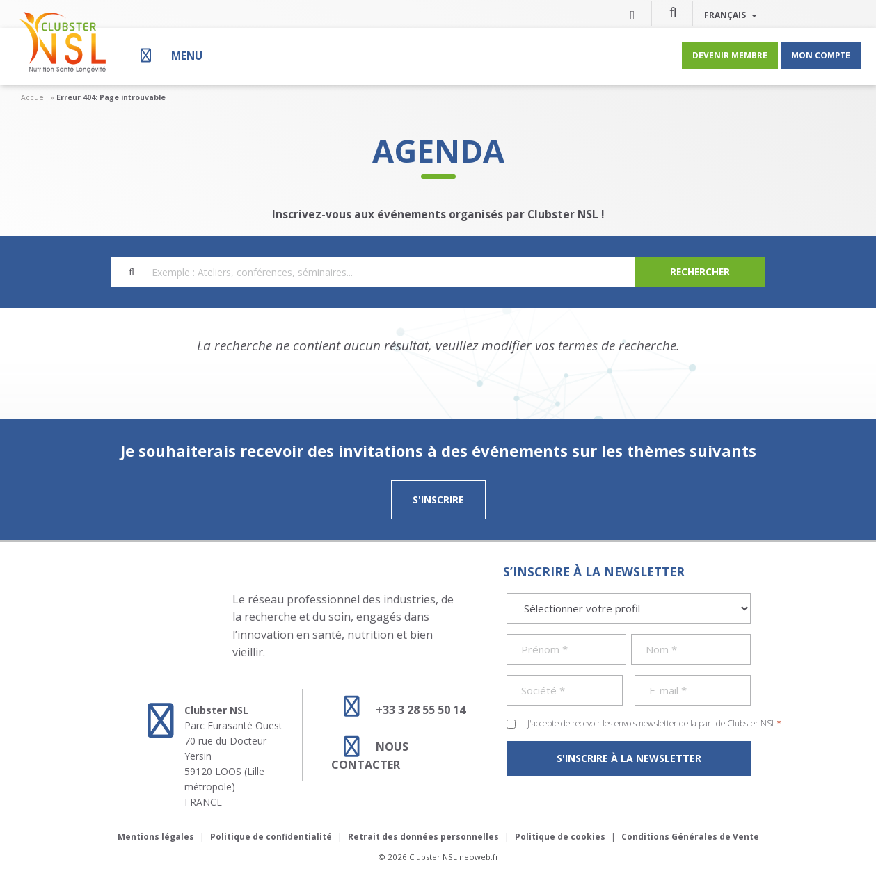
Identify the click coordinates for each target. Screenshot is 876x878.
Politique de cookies (560, 837)
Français (730, 14)
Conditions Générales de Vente (690, 837)
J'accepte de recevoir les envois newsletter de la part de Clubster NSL (654, 723)
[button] (673, 11)
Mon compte (820, 54)
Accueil (34, 97)
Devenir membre (729, 54)
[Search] (700, 272)
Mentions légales (156, 837)
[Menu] (169, 55)
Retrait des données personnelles (423, 837)
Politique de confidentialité (271, 837)
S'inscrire (438, 499)
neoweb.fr (479, 857)
